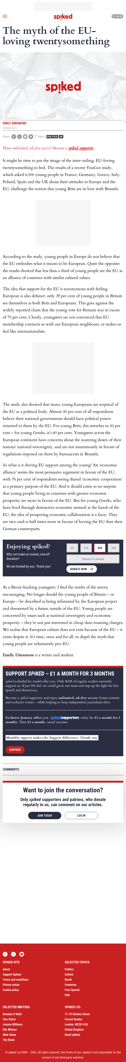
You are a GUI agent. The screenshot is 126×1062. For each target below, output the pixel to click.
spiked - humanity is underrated (63, 17)
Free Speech (72, 990)
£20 (100, 548)
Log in (117, 16)
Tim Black (9, 1040)
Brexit (68, 979)
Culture (69, 974)
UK (61, 136)
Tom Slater (9, 1019)
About (6, 969)
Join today (44, 815)
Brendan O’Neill (12, 1014)
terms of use (73, 1052)
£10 (86, 548)
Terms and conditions (15, 979)
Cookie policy (11, 990)
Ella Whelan (10, 1029)
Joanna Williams (12, 1024)
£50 (113, 548)
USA (67, 995)
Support (15, 750)
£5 (72, 548)
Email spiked (72, 1034)
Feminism (70, 985)
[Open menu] (5, 16)
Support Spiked (12, 974)
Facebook (5, 954)
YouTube (21, 954)
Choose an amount (93, 559)
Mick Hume (9, 1034)
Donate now (78, 569)
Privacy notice (11, 985)
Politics (52, 136)
